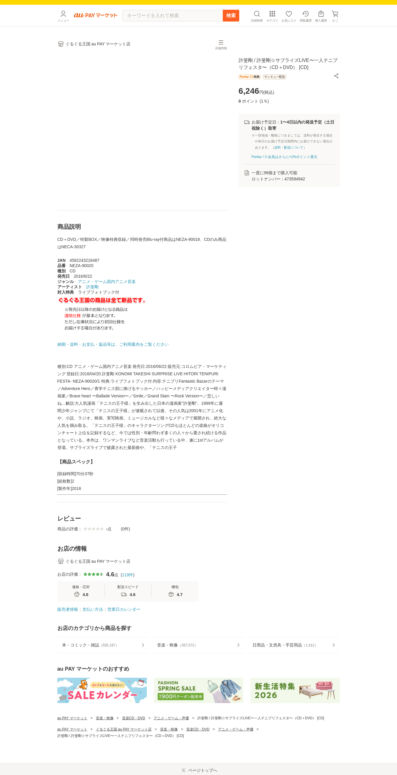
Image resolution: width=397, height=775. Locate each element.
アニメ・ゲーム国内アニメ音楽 (107, 291)
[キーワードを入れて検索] (172, 25)
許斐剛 (92, 296)
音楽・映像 (105, 727)
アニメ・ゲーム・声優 (171, 727)
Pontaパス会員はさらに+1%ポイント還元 (285, 166)
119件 (127, 584)
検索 (231, 24)
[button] (336, 85)
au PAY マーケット (72, 727)
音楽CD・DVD (133, 727)
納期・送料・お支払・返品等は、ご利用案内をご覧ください (113, 353)
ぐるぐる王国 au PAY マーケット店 (124, 739)
